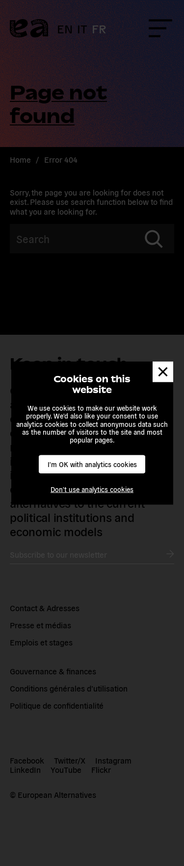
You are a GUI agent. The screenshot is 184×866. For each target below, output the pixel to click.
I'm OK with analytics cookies (92, 464)
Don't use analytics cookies (92, 489)
